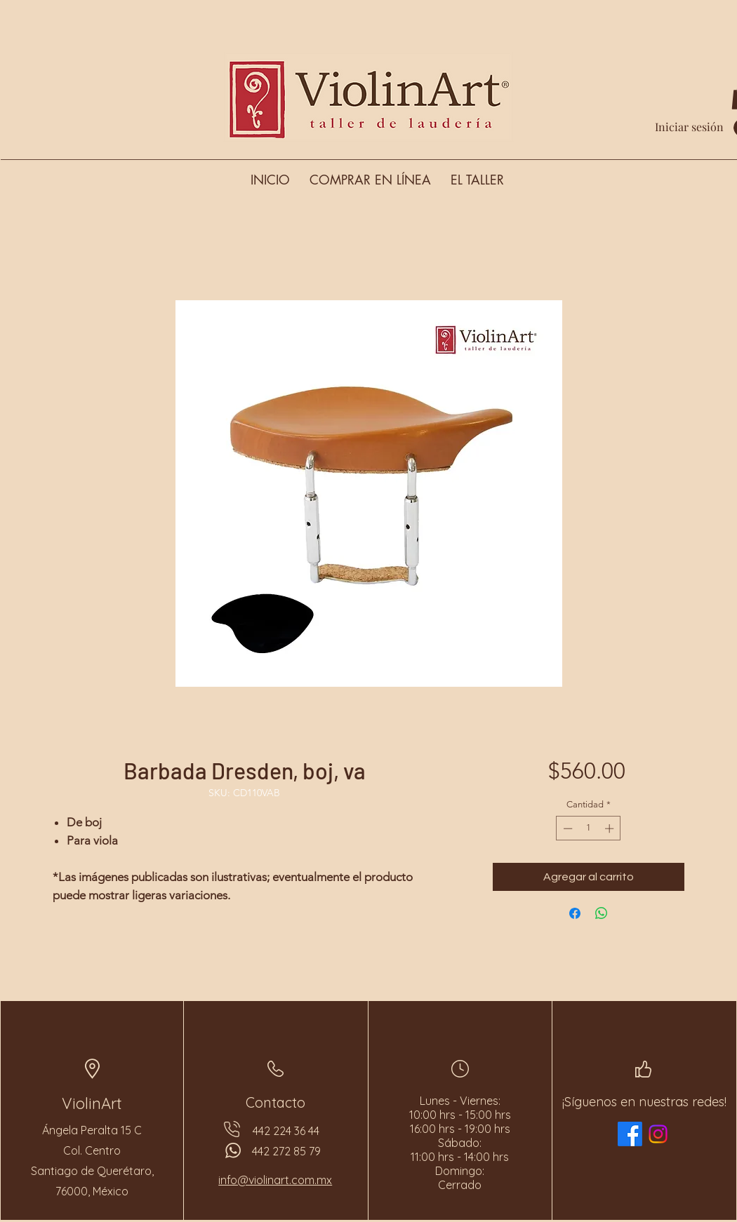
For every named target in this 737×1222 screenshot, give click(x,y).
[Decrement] (566, 828)
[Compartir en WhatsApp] (601, 913)
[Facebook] (630, 1134)
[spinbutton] (588, 828)
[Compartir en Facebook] (574, 913)
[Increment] (610, 828)
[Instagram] (658, 1134)
